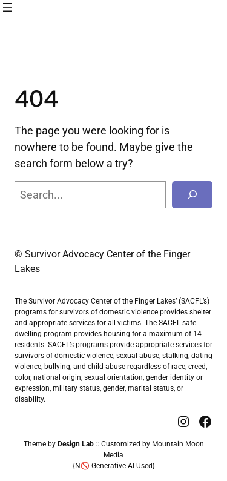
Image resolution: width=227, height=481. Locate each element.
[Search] (192, 194)
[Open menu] (7, 7)
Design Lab (76, 444)
